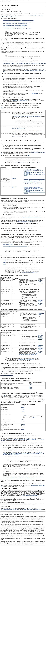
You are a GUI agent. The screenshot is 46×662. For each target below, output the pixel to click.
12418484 (23, 430)
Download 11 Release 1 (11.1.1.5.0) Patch (41, 340)
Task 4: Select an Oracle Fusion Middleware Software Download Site (15, 25)
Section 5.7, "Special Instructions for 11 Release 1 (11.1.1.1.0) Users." (27, 163)
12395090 (23, 408)
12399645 (34, 418)
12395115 (23, 426)
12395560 (30, 388)
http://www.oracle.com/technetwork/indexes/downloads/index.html (27, 115)
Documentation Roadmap (14, 188)
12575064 (23, 423)
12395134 (23, 410)
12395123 (23, 420)
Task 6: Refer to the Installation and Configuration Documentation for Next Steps (17, 28)
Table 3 (4, 261)
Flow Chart (14, 169)
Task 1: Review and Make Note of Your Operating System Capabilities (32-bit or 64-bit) (18, 20)
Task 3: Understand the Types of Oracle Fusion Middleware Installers (15, 23)
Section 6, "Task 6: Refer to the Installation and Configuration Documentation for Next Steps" (28, 401)
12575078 (23, 425)
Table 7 (5, 396)
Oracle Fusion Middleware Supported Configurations (31, 217)
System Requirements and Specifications (24, 222)
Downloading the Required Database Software (32, 170)
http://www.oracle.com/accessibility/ (30, 496)
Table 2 (28, 156)
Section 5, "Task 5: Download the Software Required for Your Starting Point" (27, 117)
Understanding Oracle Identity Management (19, 100)
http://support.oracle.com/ (18, 129)
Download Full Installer (40, 282)
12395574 (30, 385)
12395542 (30, 389)
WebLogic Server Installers (8, 245)
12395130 (25, 416)
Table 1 (1, 107)
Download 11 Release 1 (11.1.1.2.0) (40, 337)
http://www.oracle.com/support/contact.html (9, 510)
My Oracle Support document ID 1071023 (29, 273)
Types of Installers (35, 93)
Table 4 (4, 263)
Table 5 (4, 265)
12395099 (23, 412)
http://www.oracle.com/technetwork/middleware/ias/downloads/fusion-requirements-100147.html (24, 68)
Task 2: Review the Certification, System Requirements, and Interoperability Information (18, 21)
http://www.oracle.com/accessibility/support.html (31, 510)
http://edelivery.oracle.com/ (19, 137)
